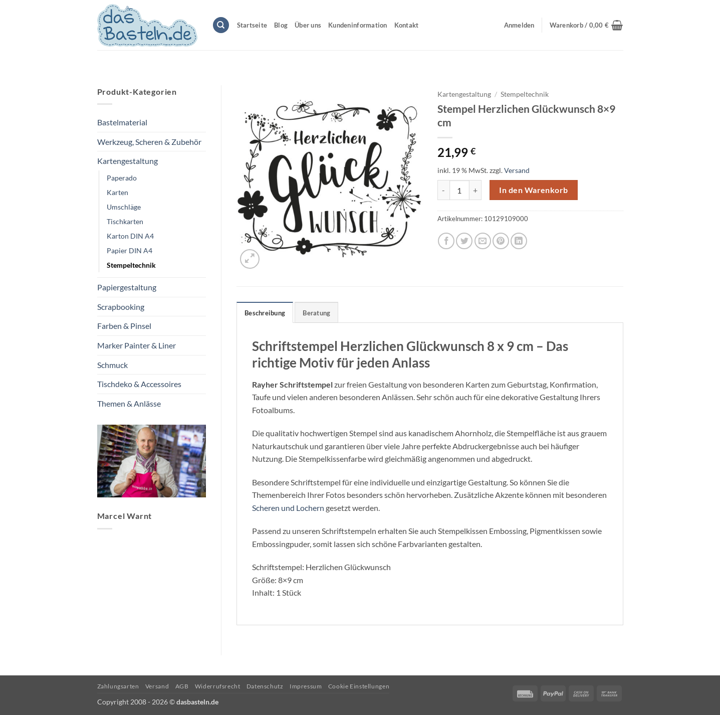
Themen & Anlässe (129, 403)
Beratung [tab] (316, 313)
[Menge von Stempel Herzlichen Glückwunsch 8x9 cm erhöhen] (475, 190)
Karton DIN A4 (130, 236)
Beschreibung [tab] (265, 313)
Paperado (122, 177)
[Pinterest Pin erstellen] (501, 241)
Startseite (252, 25)
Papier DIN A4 (129, 250)
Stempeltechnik (131, 265)
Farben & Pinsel (124, 325)
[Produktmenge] (459, 190)
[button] (586, 25)
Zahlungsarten (118, 686)
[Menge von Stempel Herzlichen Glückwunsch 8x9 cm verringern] (443, 190)
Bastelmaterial (122, 122)
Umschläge (124, 207)
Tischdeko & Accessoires (139, 384)
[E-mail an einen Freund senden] (482, 241)
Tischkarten (125, 221)
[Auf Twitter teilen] (464, 241)
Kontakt (406, 25)
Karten (117, 192)
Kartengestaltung (127, 160)
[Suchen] (221, 25)
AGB (182, 686)
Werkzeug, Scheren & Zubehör (149, 141)
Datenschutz (265, 686)
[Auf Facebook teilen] (446, 241)
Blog (281, 25)
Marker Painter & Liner (136, 345)
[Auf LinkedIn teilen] (519, 241)
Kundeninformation (357, 25)
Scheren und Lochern (288, 507)
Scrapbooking (120, 306)
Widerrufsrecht (218, 686)
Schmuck (112, 365)
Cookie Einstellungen (358, 686)
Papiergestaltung (126, 287)
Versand (517, 170)
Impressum (306, 686)
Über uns (308, 25)
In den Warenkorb (533, 190)
